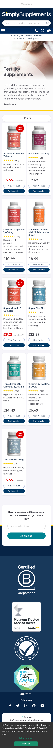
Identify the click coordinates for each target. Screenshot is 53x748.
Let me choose (26, 738)
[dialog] (26, 735)
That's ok (26, 743)
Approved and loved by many (26, 37)
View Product (14, 186)
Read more (10, 104)
